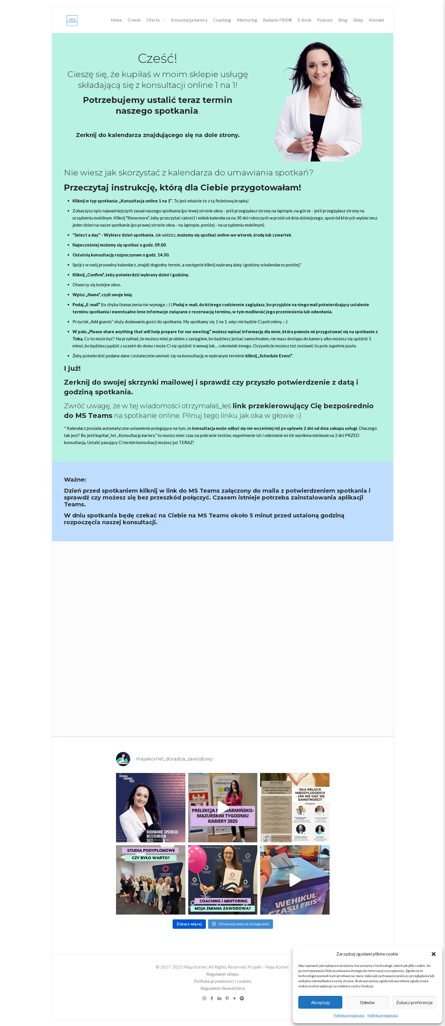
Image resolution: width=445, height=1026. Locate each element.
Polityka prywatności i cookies (222, 981)
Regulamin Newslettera (222, 988)
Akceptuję (320, 1002)
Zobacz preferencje (414, 1002)
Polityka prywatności (349, 1015)
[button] (433, 954)
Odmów (367, 1002)
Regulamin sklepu (222, 974)
